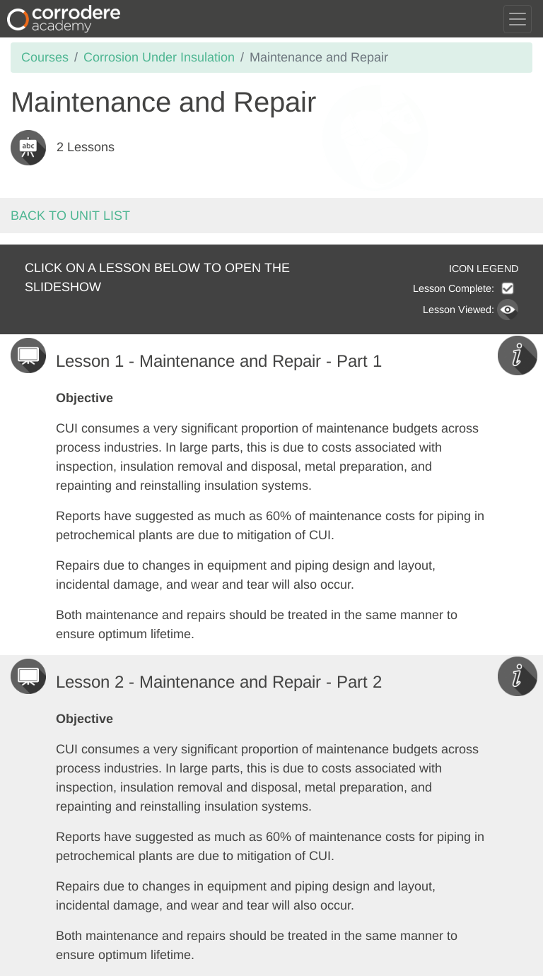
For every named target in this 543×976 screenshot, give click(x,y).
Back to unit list (70, 215)
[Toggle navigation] (517, 19)
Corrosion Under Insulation (159, 57)
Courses (45, 57)
